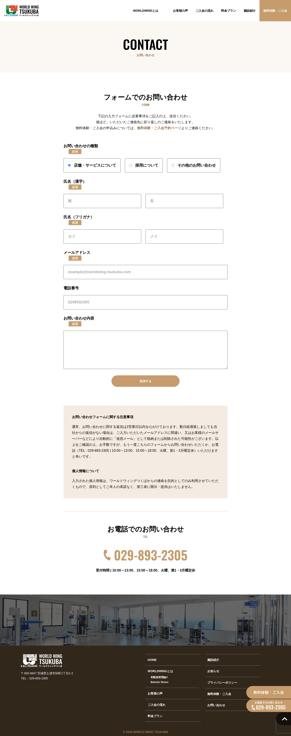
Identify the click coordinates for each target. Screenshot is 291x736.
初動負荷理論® (159, 677)
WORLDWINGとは (145, 10)
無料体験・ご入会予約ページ (159, 128)
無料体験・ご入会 (275, 10)
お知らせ (213, 671)
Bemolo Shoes (159, 682)
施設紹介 (250, 10)
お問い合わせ (216, 705)
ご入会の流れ (204, 10)
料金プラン (228, 10)
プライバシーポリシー (222, 682)
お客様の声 (180, 10)
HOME (152, 660)
